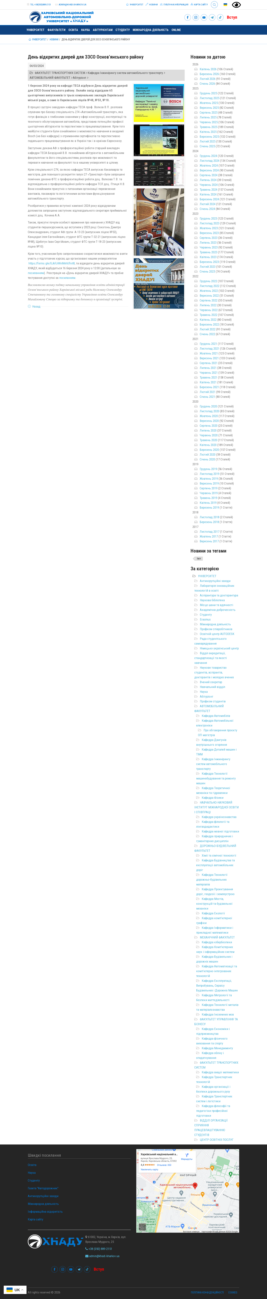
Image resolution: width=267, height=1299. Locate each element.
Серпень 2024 (208, 175)
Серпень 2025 (208, 112)
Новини (152, 4)
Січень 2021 (207, 397)
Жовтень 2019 (209, 478)
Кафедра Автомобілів (216, 716)
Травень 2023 (208, 252)
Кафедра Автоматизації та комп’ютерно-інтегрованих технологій (216, 971)
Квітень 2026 (208, 69)
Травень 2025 (208, 127)
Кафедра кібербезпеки (217, 942)
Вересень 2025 (209, 108)
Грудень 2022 (208, 281)
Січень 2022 (207, 334)
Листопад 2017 (209, 531)
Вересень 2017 (209, 541)
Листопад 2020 (209, 411)
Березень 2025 (209, 136)
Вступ (232, 17)
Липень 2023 (208, 242)
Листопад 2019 (209, 474)
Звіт (199, 558)
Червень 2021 (209, 372)
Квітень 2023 (208, 257)
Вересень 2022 (209, 295)
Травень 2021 (208, 377)
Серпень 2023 (208, 238)
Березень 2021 (209, 387)
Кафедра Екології (213, 913)
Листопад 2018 (209, 517)
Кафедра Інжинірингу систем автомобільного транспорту (213, 764)
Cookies (232, 1292)
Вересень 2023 (209, 233)
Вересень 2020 (209, 421)
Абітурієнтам (103, 30)
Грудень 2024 (208, 156)
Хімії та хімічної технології (219, 855)
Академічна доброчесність (217, 610)
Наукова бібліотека (212, 600)
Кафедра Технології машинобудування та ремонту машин (216, 778)
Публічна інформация (174, 4)
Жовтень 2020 (209, 416)
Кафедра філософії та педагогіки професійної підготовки (213, 1110)
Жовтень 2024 (209, 165)
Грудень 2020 (208, 406)
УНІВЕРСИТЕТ (207, 576)
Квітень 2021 (208, 382)
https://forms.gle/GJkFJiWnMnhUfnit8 (52, 263)
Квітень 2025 (208, 132)
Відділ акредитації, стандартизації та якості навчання (210, 658)
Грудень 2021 (208, 344)
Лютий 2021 (207, 392)
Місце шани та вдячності (216, 605)
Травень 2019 (208, 498)
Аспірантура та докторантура (219, 595)
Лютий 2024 (207, 204)
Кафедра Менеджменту (217, 1048)
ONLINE (176, 30)
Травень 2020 (208, 440)
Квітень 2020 (208, 445)
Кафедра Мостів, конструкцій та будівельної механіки (214, 903)
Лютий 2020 (207, 454)
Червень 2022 (209, 310)
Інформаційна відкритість (45, 1211)
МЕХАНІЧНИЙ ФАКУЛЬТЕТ (217, 937)
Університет (134, 4)
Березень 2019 (209, 507)
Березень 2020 (209, 450)
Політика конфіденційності (207, 1292)
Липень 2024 (208, 180)
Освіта (73, 30)
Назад (36, 306)
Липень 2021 (208, 368)
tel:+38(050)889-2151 (40, 4)
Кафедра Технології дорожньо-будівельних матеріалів (212, 879)
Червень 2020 (209, 435)
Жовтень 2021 (209, 353)
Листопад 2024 (209, 160)
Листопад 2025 (209, 98)
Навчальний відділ (212, 687)
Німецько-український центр (219, 648)
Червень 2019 (209, 493)
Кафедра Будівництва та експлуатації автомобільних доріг (215, 865)
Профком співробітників (216, 629)
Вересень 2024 (209, 170)
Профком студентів (213, 701)
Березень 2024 (209, 199)
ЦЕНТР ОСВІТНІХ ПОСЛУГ (217, 1140)
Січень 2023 (207, 271)
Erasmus (205, 619)
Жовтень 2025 (209, 103)
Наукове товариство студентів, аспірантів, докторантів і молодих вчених (214, 672)
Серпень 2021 (208, 363)
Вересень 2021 (209, 358)
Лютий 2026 (207, 79)
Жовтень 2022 (209, 291)
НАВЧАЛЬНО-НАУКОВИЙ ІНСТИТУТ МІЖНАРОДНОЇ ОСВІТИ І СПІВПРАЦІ (216, 807)
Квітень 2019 (208, 503)
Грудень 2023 (208, 218)
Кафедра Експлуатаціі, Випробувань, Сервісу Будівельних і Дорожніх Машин (217, 985)
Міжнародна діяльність (151, 30)
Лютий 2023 (207, 266)
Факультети (56, 30)
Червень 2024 (209, 185)
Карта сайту (199, 4)
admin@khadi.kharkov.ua (72, 4)
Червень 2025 (209, 122)
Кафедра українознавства (219, 817)
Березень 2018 (209, 522)
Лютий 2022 (207, 329)
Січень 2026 (207, 83)
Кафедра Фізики (212, 797)
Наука (85, 30)
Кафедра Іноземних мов (218, 1014)
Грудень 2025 (208, 93)
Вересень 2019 (209, 483)
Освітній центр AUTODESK (217, 634)
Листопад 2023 (209, 223)
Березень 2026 (209, 74)
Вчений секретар (211, 682)
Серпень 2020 (208, 425)
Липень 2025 (208, 117)
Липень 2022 (208, 305)
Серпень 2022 (208, 300)
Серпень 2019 (208, 488)
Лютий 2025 (207, 141)
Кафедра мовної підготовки (220, 831)
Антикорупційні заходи (215, 581)
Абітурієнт (206, 696)
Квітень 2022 (208, 319)
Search (214, 4)
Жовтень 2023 (209, 228)
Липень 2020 (208, 430)
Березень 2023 (209, 262)
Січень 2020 (207, 459)
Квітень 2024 (208, 194)
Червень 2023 (209, 247)
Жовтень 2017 (209, 536)
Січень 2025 (207, 146)
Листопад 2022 (209, 286)
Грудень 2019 (208, 469)
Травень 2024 (208, 189)
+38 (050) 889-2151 (98, 1249)
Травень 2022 (208, 315)
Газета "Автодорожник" (43, 1188)
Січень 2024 (207, 209)
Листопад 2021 (209, 348)
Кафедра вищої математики (220, 1072)
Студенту (123, 30)
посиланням (36, 273)
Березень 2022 (209, 324)
